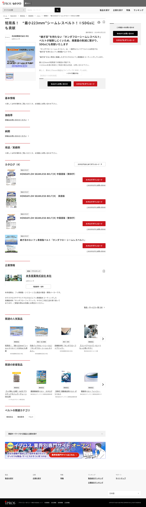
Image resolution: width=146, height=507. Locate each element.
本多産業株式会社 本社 (20, 36)
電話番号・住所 (38, 287)
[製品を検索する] (57, 10)
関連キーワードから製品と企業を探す (22, 433)
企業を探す (118, 10)
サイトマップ (121, 478)
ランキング (138, 10)
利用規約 (47, 502)
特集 (128, 10)
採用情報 (60, 502)
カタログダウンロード (94, 179)
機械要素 (20, 417)
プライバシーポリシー (24, 502)
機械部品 (9, 417)
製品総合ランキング (95, 478)
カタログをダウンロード (85, 84)
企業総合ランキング (95, 482)
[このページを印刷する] (99, 22)
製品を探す (105, 10)
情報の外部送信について (37, 502)
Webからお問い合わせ (59, 84)
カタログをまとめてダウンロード (90, 164)
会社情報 (53, 502)
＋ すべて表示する (72, 73)
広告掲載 (67, 502)
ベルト (30, 417)
